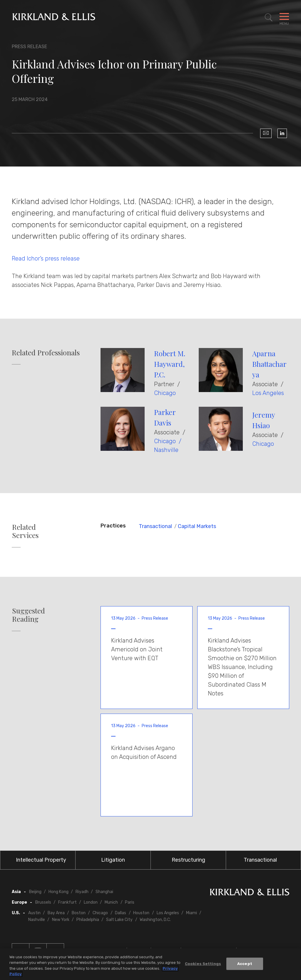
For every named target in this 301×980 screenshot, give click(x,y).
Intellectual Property (41, 860)
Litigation (113, 860)
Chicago (165, 392)
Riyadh (82, 891)
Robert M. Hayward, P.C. (169, 364)
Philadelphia (87, 919)
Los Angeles (268, 392)
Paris (129, 902)
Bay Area (56, 912)
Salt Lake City (119, 919)
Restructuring (188, 860)
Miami (191, 912)
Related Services (25, 531)
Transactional (155, 526)
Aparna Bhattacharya (269, 364)
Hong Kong (58, 891)
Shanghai (104, 891)
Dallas (120, 912)
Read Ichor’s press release (46, 258)
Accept (244, 964)
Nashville (166, 449)
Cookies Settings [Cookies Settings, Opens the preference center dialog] (203, 964)
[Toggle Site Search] (268, 17)
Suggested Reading (28, 615)
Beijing (35, 891)
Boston (79, 912)
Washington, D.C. (155, 919)
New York (60, 919)
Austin (34, 912)
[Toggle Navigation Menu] (284, 17)
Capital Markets (197, 526)
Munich (111, 902)
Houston (141, 912)
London (91, 902)
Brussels (43, 902)
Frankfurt (67, 902)
